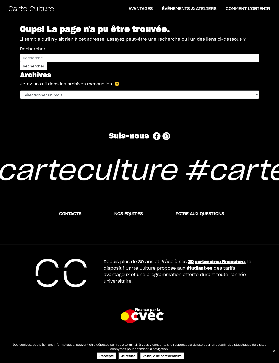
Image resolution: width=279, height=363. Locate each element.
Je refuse (128, 356)
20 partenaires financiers (216, 261)
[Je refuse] (273, 351)
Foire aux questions (200, 213)
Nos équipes (128, 213)
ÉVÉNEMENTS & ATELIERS (189, 8)
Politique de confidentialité (162, 356)
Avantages (140, 8)
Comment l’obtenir (248, 8)
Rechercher (32, 49)
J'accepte (107, 356)
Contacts (70, 213)
